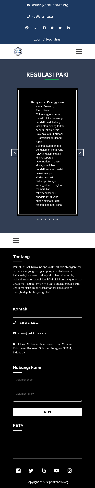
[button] (38, 219)
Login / (39, 39)
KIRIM (47, 412)
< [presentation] (15, 152)
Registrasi (53, 39)
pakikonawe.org (58, 482)
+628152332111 (40, 16)
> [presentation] (80, 152)
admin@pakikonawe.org (47, 5)
